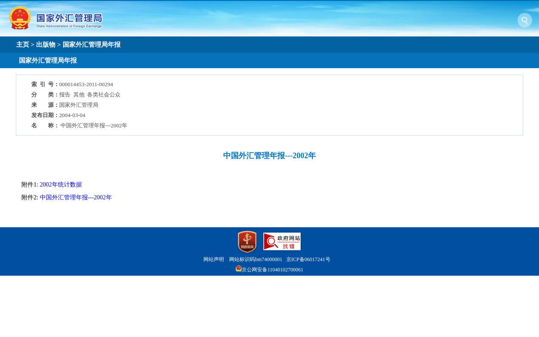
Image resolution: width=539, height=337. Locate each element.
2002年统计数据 (61, 184)
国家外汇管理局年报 (92, 44)
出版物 (45, 44)
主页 (22, 44)
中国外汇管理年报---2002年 (76, 197)
